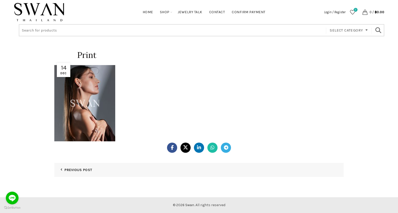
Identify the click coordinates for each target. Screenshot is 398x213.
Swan (189, 205)
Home (148, 12)
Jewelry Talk (190, 12)
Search (378, 30)
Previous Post (78, 170)
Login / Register (334, 12)
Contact (217, 12)
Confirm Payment (249, 12)
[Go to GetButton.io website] (12, 207)
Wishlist (355, 10)
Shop (165, 12)
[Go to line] (12, 198)
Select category (346, 30)
